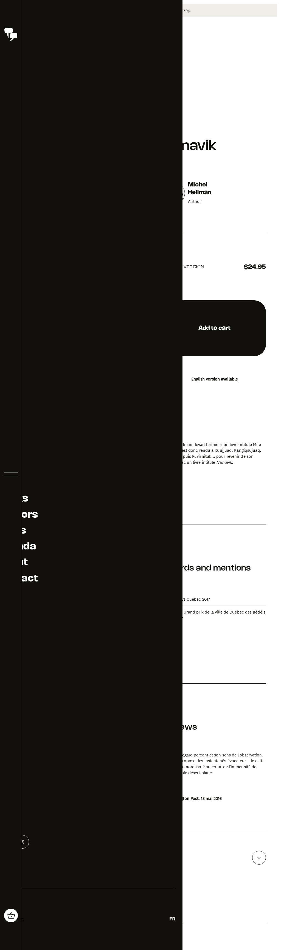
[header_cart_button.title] (11, 915)
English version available (214, 378)
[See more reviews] (259, 857)
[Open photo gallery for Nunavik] (60, 571)
